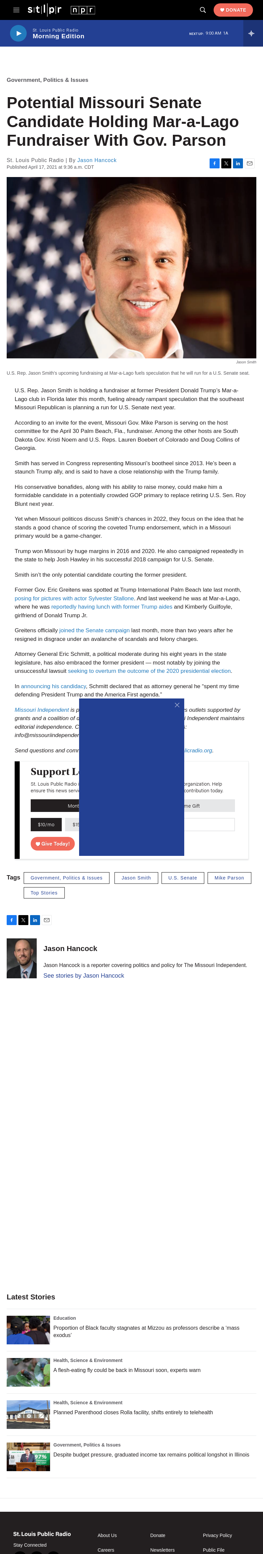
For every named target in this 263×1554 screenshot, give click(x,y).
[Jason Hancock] (22, 958)
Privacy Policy (217, 1535)
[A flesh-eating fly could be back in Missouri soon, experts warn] (28, 1372)
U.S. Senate (183, 877)
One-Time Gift (185, 805)
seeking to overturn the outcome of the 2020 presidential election (149, 671)
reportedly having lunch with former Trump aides (112, 607)
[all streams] (253, 33)
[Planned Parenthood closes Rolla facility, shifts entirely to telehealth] (28, 1414)
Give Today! (53, 843)
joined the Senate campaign (94, 630)
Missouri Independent (42, 710)
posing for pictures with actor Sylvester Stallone (74, 598)
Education (64, 1318)
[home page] (61, 9)
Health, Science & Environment (87, 1360)
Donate (236, 10)
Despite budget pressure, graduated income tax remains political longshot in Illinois (151, 1454)
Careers (105, 1550)
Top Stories (44, 892)
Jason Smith (136, 877)
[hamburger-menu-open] (16, 10)
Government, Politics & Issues (47, 80)
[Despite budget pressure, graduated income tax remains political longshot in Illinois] (28, 1457)
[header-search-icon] (203, 10)
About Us (107, 1535)
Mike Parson (229, 877)
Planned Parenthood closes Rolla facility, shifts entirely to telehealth (133, 1412)
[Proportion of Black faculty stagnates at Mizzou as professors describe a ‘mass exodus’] (28, 1330)
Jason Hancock (97, 160)
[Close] (177, 705)
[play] (18, 33)
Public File (214, 1550)
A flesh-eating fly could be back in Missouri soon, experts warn (127, 1370)
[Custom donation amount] (205, 824)
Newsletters (162, 1550)
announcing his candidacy (53, 686)
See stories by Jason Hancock (83, 975)
